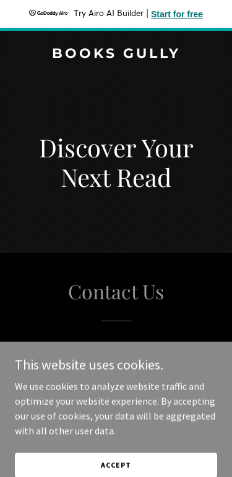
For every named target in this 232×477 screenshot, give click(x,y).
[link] (116, 54)
